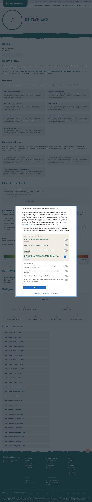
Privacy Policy (54, 293)
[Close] (73, 208)
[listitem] (46, 236)
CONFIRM (35, 287)
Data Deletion (37, 293)
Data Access (46, 293)
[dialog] (46, 251)
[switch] (66, 240)
